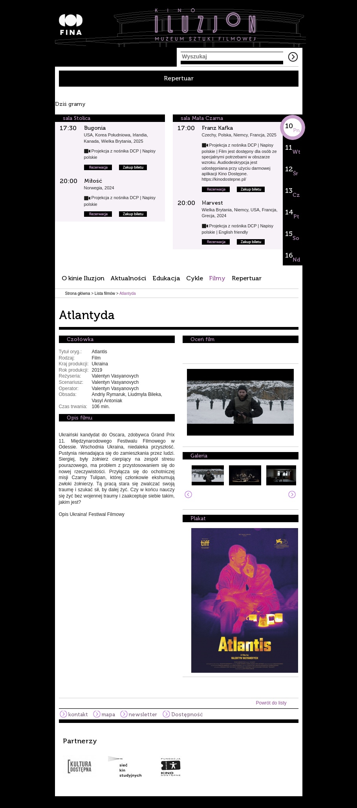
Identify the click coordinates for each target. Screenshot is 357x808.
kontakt (78, 714)
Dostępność (187, 714)
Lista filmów (105, 293)
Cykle (194, 278)
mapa (108, 714)
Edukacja (166, 278)
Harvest (212, 203)
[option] (179, 757)
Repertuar (179, 78)
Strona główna (77, 293)
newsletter (143, 714)
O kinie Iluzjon (83, 278)
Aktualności (128, 278)
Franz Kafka (217, 128)
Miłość (93, 181)
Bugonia (95, 128)
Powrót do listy (271, 703)
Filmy (217, 278)
